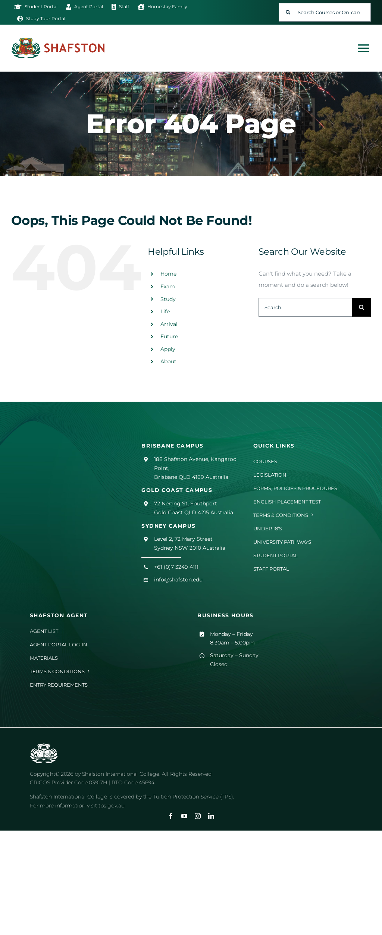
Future (169, 336)
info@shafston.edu (178, 579)
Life (165, 311)
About (168, 361)
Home (168, 273)
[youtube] (184, 816)
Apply (167, 349)
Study (168, 299)
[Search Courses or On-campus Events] (325, 12)
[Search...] (305, 307)
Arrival (169, 324)
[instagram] (198, 816)
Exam (167, 286)
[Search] (288, 12)
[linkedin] (211, 816)
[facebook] (171, 816)
